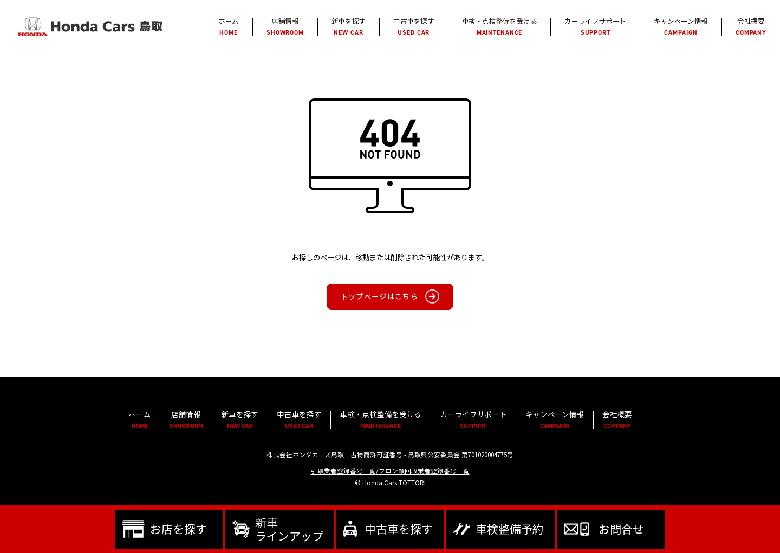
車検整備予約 (510, 529)
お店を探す (178, 529)
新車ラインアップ (289, 529)
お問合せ (621, 529)
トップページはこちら (379, 297)
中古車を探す (399, 529)
